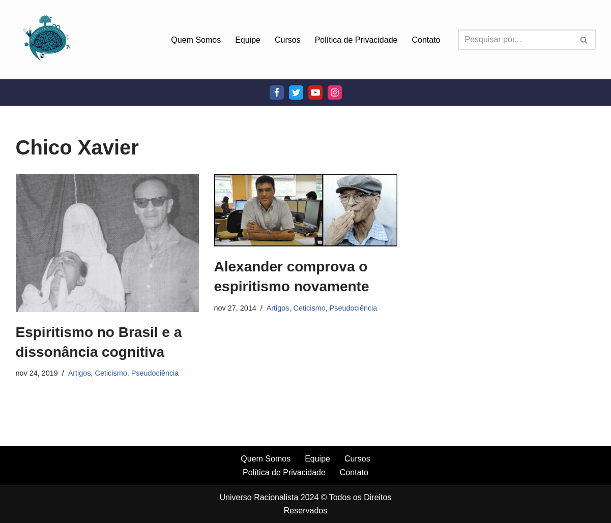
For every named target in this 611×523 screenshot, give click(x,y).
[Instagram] (335, 92)
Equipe (247, 40)
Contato (426, 40)
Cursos (288, 40)
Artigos (79, 373)
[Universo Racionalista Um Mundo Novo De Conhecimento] (46, 39)
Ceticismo (111, 373)
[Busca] (515, 39)
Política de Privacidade (356, 40)
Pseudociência (155, 373)
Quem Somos (196, 40)
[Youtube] (315, 92)
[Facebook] (277, 92)
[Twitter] (296, 92)
